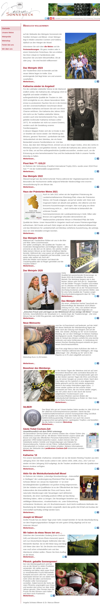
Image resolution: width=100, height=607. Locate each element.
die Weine (48, 46)
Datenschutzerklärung (76, 18)
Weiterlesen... (29, 81)
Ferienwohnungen (31, 49)
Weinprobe (6, 37)
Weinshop (6, 41)
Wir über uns (7, 49)
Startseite (6, 28)
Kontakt (57, 18)
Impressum (64, 18)
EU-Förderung (88, 18)
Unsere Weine (8, 32)
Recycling (97, 18)
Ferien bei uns (8, 45)
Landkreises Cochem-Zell (56, 448)
